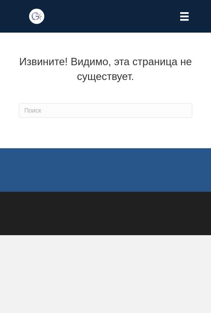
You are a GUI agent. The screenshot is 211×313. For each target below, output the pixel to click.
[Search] (105, 110)
